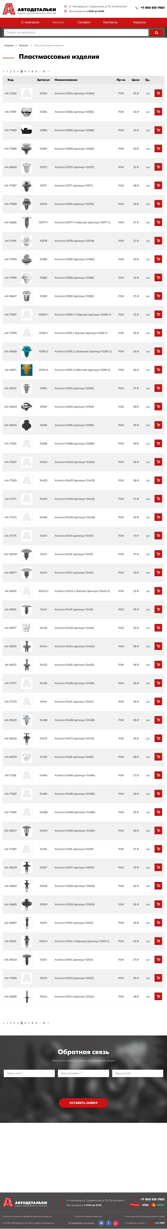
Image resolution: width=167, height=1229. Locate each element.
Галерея (83, 22)
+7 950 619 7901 (153, 8)
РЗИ (121, 93)
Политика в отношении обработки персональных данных (27, 1217)
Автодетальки (19, 1223)
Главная (9, 45)
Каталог (58, 22)
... (40, 71)
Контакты (110, 22)
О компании (30, 22)
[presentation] (84, 1086)
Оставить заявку (83, 1103)
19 (44, 71)
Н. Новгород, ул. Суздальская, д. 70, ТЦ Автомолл (98, 6)
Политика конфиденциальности (88, 1217)
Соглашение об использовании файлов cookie (145, 1217)
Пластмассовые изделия (49, 45)
